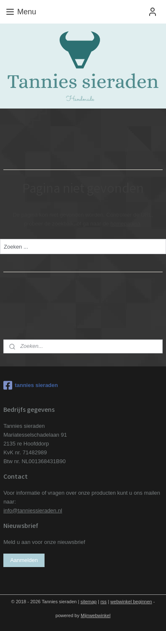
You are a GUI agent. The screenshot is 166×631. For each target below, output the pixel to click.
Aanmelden (24, 560)
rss (103, 601)
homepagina (126, 223)
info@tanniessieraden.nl (32, 510)
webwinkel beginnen (131, 601)
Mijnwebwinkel (96, 615)
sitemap (88, 601)
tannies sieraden (30, 385)
